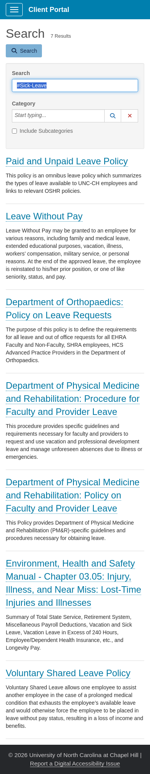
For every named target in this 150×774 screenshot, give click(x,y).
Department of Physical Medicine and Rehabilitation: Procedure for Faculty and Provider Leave (73, 398)
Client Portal (48, 9)
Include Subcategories (42, 131)
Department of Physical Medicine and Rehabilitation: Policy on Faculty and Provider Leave (73, 495)
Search (21, 73)
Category (23, 103)
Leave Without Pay (44, 216)
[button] (112, 115)
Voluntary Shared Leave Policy (68, 673)
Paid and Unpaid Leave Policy (67, 161)
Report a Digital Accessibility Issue (75, 763)
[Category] (50, 116)
